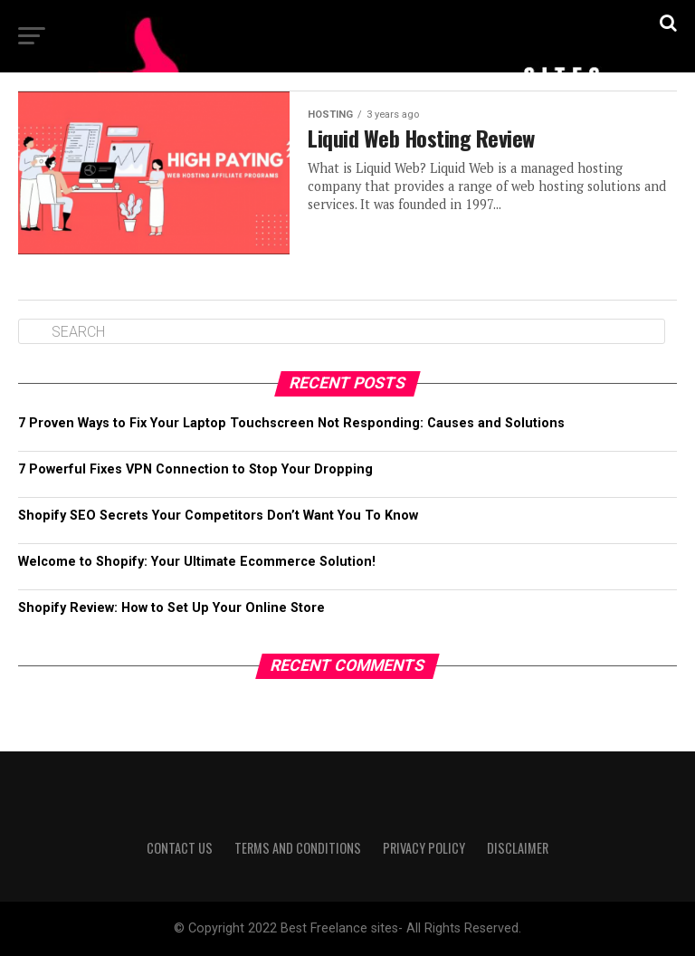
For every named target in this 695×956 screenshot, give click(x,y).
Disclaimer (517, 847)
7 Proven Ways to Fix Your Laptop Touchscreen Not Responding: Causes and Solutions (291, 423)
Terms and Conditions (297, 847)
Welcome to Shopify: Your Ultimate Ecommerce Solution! (197, 561)
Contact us (180, 847)
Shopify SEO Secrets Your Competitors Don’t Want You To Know (218, 515)
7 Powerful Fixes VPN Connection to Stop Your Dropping (195, 469)
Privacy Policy (424, 847)
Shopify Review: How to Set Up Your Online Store (171, 608)
